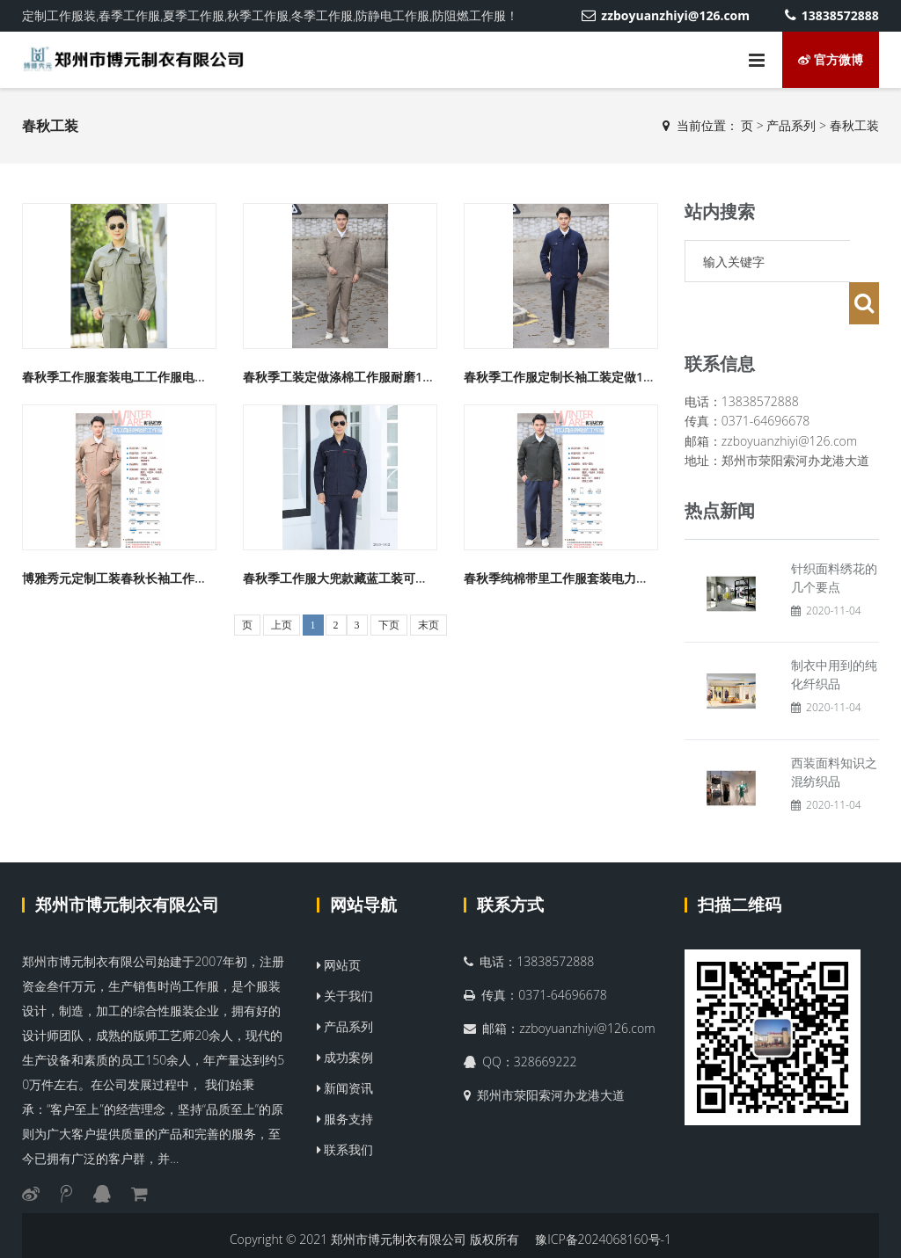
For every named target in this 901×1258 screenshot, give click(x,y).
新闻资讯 (345, 1045)
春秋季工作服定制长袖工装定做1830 (564, 376)
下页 (388, 625)
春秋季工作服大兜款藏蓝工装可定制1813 (355, 578)
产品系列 (791, 125)
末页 (428, 625)
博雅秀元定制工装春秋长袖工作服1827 (128, 578)
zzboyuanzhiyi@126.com (666, 15)
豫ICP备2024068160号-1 (603, 1197)
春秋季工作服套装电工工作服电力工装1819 (141, 376)
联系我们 (345, 1107)
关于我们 (345, 953)
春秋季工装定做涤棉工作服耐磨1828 (343, 376)
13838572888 (832, 15)
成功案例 (345, 1015)
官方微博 (830, 59)
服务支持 (345, 1076)
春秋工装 (854, 125)
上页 (281, 625)
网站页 (339, 922)
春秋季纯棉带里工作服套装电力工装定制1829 (589, 578)
